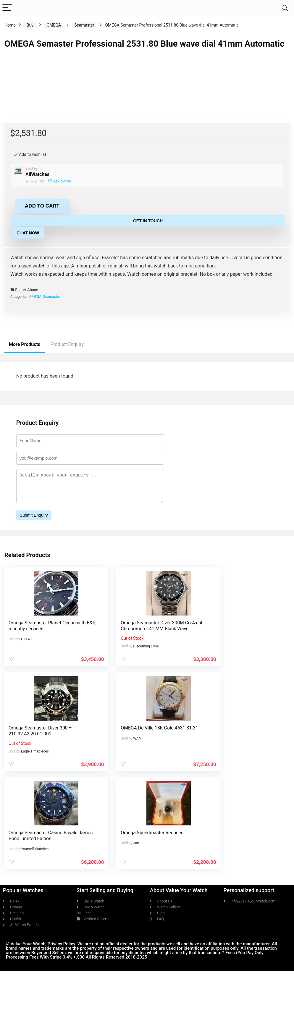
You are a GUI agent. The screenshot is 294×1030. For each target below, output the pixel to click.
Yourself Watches (133, 909)
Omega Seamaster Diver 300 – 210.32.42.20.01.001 (236, 785)
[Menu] (7, 8)
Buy (30, 25)
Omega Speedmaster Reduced (236, 892)
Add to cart (42, 365)
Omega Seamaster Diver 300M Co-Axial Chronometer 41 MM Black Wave (142, 788)
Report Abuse (24, 449)
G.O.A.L (27, 798)
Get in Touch (148, 380)
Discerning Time (132, 811)
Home (10, 25)
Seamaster (84, 25)
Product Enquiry (67, 504)
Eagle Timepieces (231, 806)
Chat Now (28, 392)
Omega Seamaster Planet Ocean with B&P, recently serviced (42, 785)
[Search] (285, 8)
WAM (25, 909)
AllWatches (37, 334)
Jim (220, 903)
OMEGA (54, 25)
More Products (24, 504)
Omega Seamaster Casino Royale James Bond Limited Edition (141, 895)
